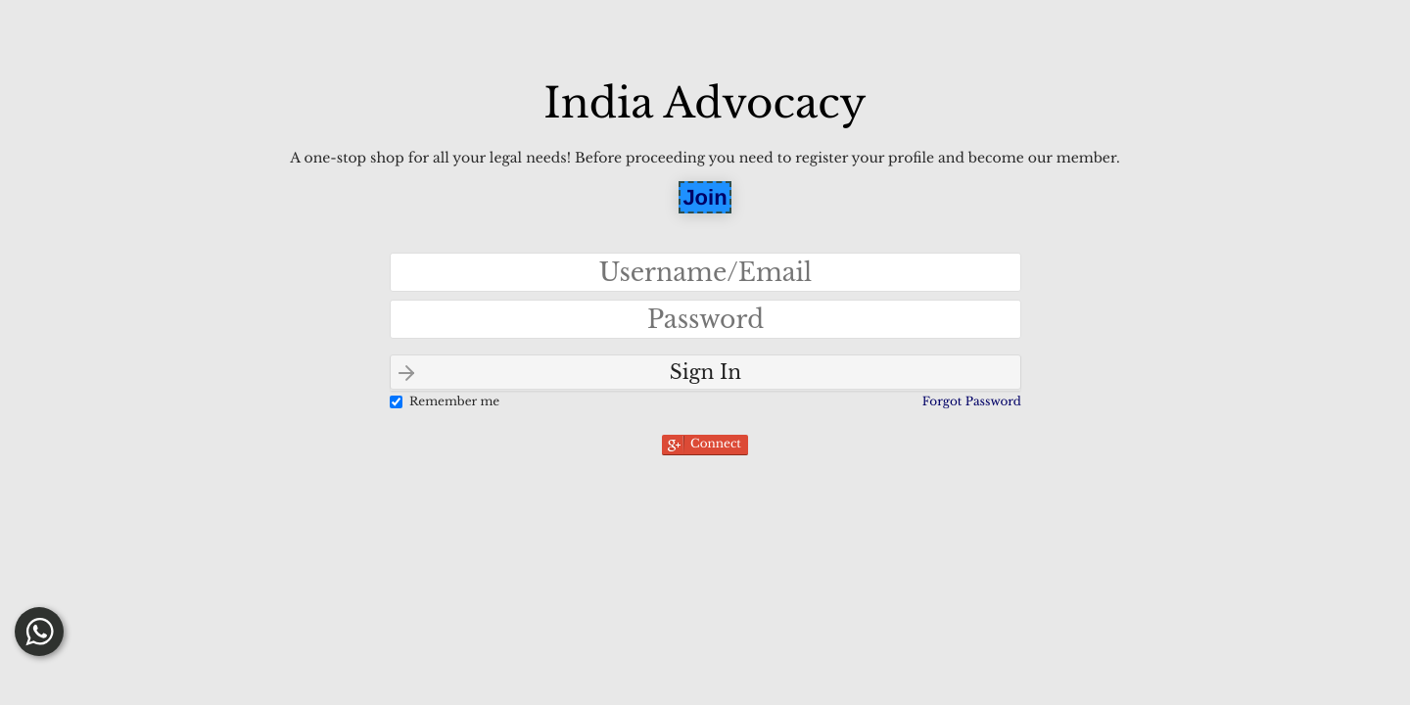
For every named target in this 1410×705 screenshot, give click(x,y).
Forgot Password (971, 402)
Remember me (454, 402)
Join (704, 197)
